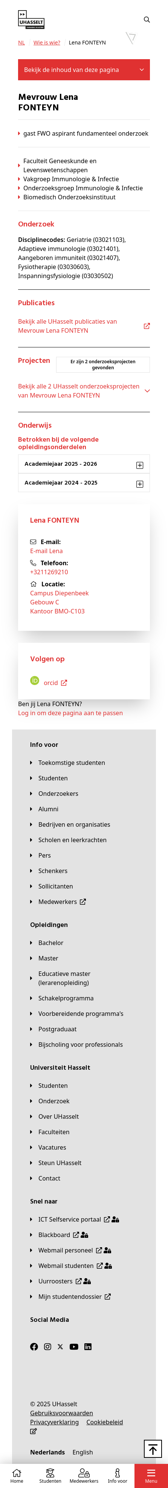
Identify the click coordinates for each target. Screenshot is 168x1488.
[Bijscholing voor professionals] (76, 1044)
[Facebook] (34, 1347)
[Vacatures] (48, 1147)
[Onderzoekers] (54, 793)
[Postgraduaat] (53, 1029)
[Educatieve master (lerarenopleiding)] (84, 978)
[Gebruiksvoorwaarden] (61, 1413)
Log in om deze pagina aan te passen (70, 713)
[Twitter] (60, 1347)
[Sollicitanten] (51, 886)
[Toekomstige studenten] (67, 762)
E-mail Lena (46, 551)
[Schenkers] (48, 870)
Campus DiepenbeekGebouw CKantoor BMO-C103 (59, 602)
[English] (82, 1452)
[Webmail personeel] (70, 1250)
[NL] (21, 42)
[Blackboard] (59, 1234)
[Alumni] (44, 809)
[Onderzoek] (50, 1101)
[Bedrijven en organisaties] (70, 824)
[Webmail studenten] (71, 1265)
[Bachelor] (46, 942)
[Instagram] (47, 1347)
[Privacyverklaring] (54, 1422)
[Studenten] (49, 778)
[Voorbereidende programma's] (77, 1013)
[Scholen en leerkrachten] (68, 839)
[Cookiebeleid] (104, 1422)
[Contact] (45, 1178)
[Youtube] (73, 1347)
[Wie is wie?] (47, 42)
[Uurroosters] (60, 1281)
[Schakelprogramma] (62, 998)
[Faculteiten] (50, 1131)
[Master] (44, 958)
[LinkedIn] (88, 1347)
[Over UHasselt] (54, 1116)
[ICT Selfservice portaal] (74, 1219)
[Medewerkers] (58, 901)
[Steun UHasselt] (55, 1162)
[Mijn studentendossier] (70, 1296)
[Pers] (40, 855)
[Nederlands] (47, 1452)
